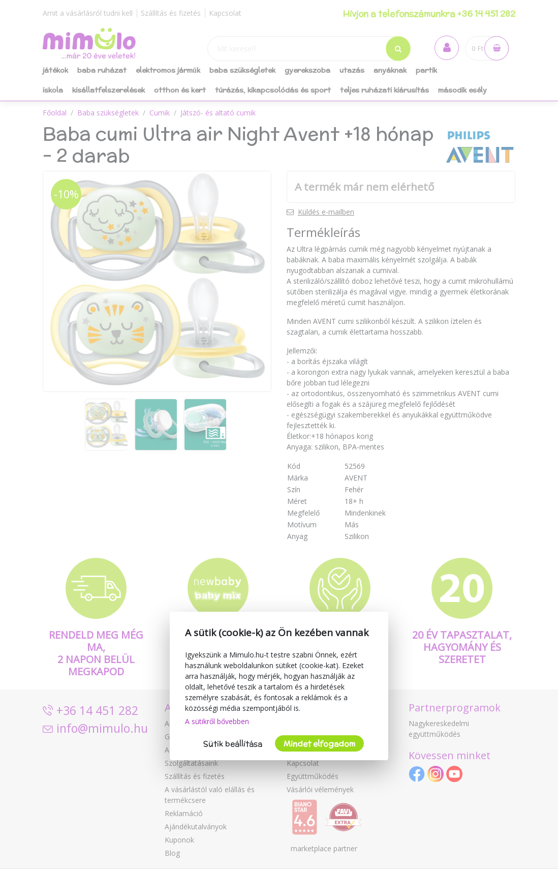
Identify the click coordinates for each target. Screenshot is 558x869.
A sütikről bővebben (217, 721)
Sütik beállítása (232, 743)
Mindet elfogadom (319, 743)
